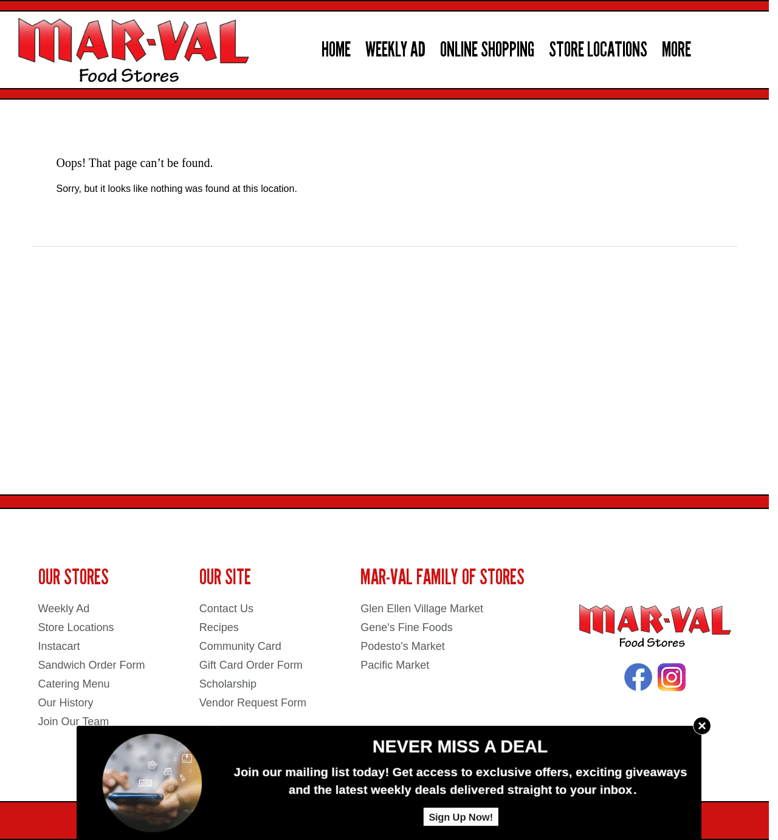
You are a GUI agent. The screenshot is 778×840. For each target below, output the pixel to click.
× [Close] (702, 725)
